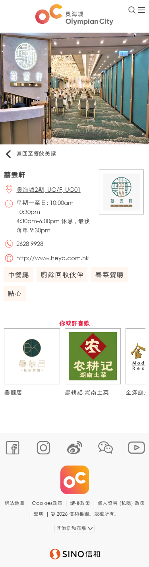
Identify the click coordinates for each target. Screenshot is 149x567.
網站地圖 (14, 503)
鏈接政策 (80, 503)
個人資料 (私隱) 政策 (121, 503)
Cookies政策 (47, 503)
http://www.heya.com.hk (52, 258)
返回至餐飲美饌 (30, 154)
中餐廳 (18, 274)
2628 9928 (29, 243)
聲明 (39, 513)
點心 (15, 293)
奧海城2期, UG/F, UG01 (49, 189)
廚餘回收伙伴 (62, 274)
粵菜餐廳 (109, 274)
